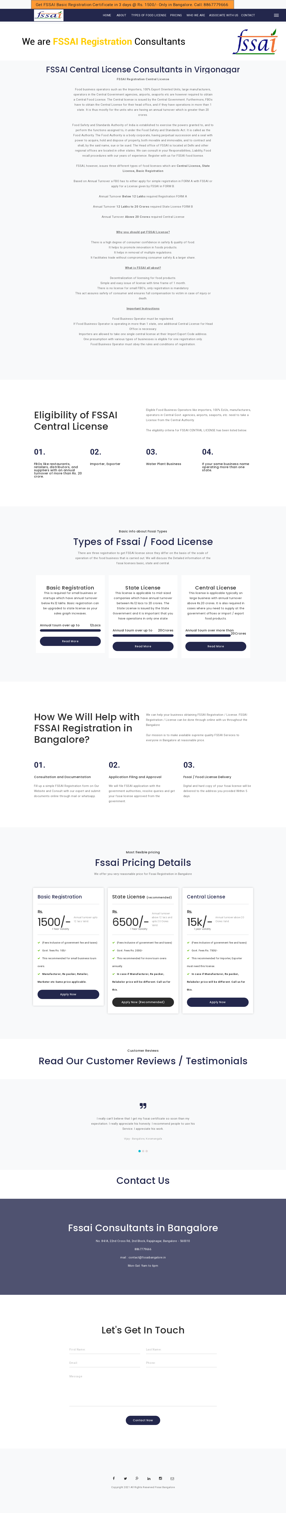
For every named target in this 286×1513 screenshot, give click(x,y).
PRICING (176, 15)
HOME (101, 15)
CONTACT (248, 15)
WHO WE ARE (196, 15)
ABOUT (121, 15)
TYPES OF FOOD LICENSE (148, 15)
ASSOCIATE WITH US (223, 15)
